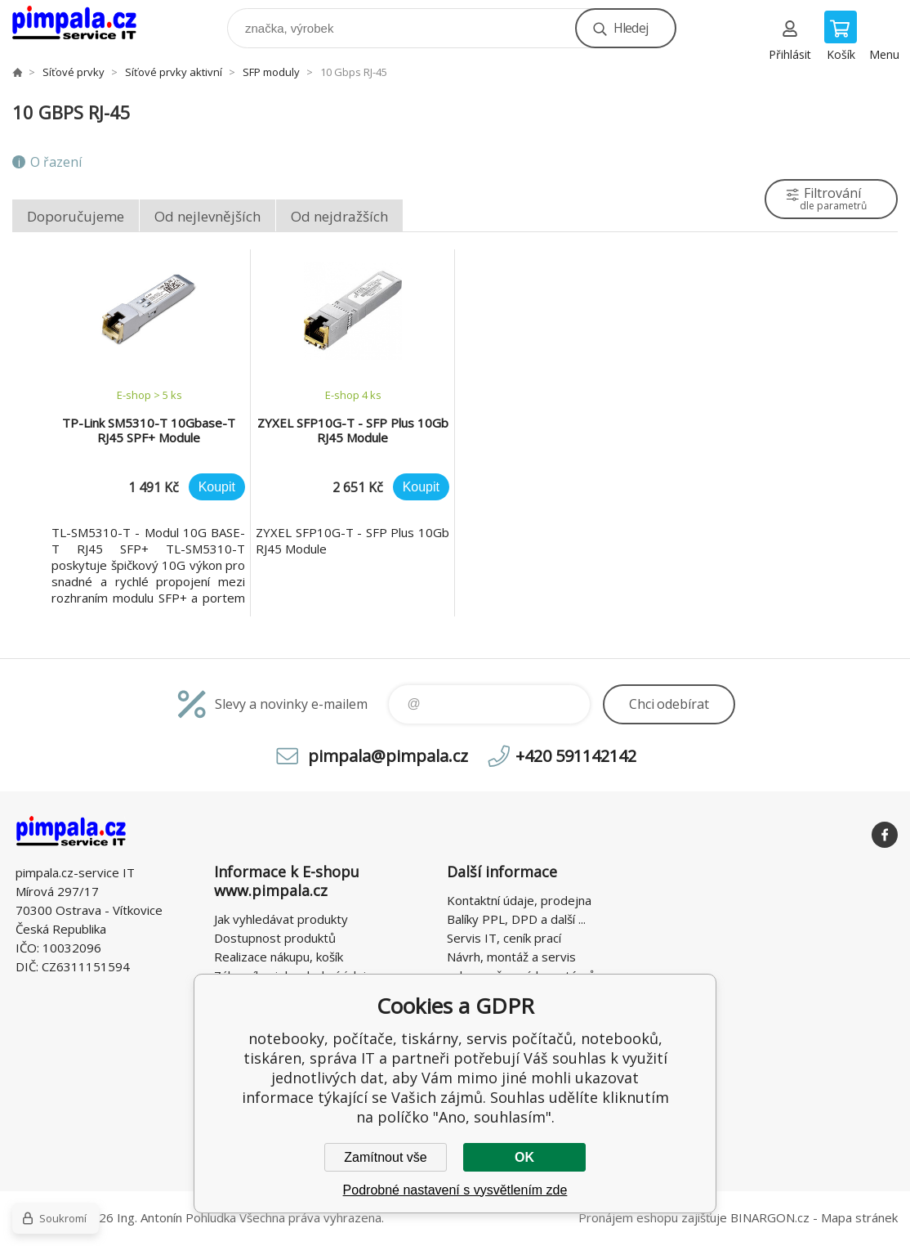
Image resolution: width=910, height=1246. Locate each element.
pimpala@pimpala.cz (388, 756)
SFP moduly (271, 72)
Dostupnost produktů (275, 938)
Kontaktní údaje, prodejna (519, 900)
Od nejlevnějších (207, 216)
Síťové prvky (73, 72)
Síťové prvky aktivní (173, 72)
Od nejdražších (339, 216)
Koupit (217, 487)
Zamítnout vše (385, 1157)
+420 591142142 (575, 756)
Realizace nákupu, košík (278, 956)
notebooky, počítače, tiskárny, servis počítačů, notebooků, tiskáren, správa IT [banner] (84, 24)
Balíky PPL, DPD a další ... (516, 919)
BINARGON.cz (770, 1217)
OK (524, 1157)
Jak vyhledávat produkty (281, 919)
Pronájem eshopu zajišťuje (652, 1217)
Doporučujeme (75, 216)
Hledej (630, 28)
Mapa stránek (859, 1217)
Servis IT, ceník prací (504, 938)
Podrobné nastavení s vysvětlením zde (455, 1190)
